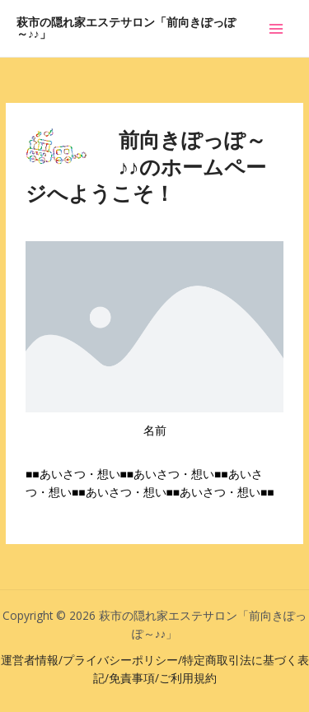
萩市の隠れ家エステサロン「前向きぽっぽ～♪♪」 (126, 28)
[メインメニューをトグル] (276, 28)
